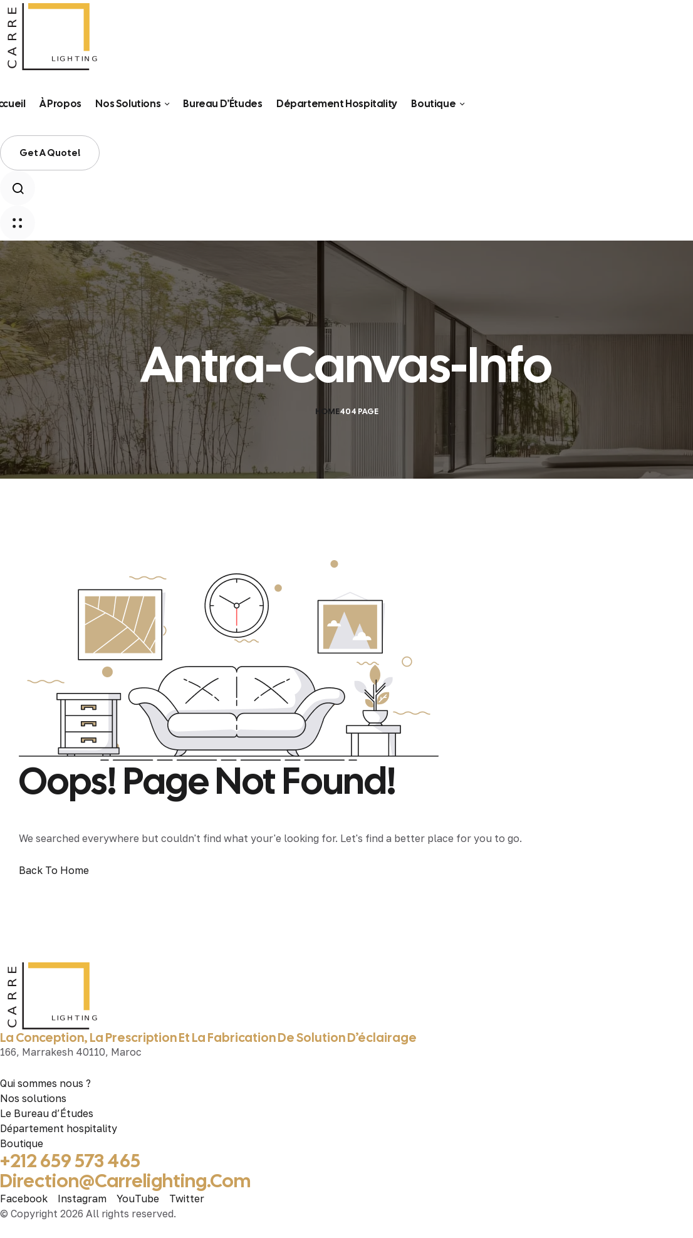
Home (327, 411)
